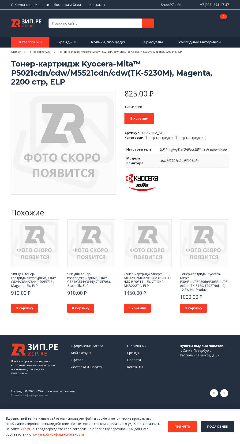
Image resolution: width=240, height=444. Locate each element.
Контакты (97, 5)
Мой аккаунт (81, 353)
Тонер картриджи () (190, 137)
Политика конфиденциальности (29, 395)
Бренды (64, 42)
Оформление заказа (87, 346)
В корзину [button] (24, 308)
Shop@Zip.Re (171, 4)
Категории (29, 42)
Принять (183, 426)
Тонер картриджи (159, 137)
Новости (42, 5)
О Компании (20, 5)
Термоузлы (152, 42)
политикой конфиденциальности (58, 434)
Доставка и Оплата (69, 5)
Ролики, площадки (108, 42)
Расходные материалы (199, 42)
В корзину (139, 118)
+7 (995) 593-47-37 (214, 4)
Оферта (77, 360)
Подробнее (217, 426)
